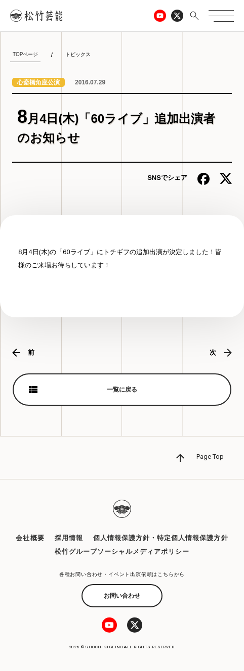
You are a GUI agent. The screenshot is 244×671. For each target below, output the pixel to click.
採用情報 (69, 538)
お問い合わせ (122, 595)
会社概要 (30, 538)
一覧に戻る (122, 389)
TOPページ (25, 54)
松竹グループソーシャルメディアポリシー (122, 551)
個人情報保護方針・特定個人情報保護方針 (160, 538)
